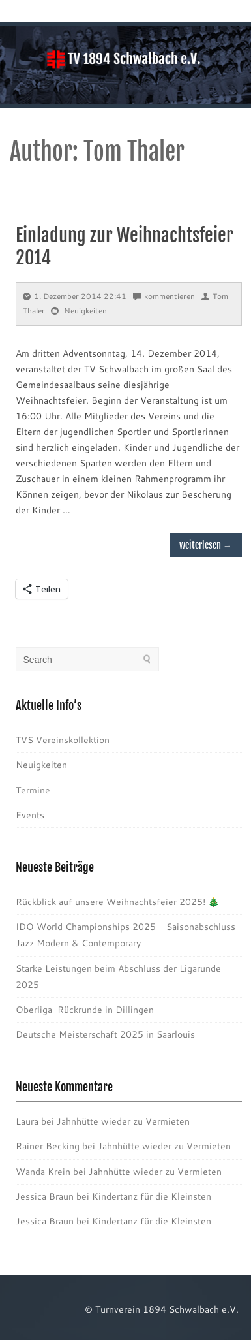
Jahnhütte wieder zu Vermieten (123, 1121)
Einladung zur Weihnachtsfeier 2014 (124, 246)
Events (30, 815)
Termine (33, 790)
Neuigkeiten (85, 310)
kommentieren (164, 296)
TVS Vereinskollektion (63, 739)
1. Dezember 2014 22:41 (74, 296)
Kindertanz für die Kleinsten (151, 1196)
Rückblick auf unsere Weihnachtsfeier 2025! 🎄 (117, 901)
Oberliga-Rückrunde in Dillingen (85, 1009)
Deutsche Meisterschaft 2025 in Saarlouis (105, 1034)
